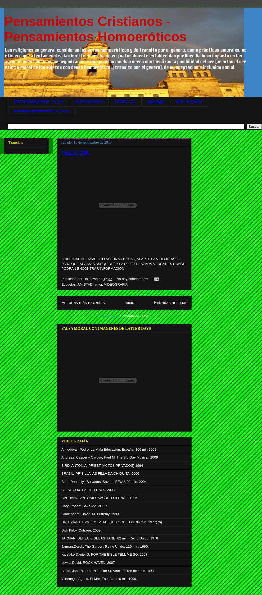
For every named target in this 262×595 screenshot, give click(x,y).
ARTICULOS (125, 102)
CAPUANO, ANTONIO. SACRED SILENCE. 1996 (99, 498)
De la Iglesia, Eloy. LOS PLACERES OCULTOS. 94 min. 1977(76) (111, 522)
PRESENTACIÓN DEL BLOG (38, 102)
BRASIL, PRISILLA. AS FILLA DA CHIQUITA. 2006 (100, 473)
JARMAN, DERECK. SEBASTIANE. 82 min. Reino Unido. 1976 (109, 538)
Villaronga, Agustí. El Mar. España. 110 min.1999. (99, 579)
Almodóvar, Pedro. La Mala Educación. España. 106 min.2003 (108, 449)
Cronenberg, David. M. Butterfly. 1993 (90, 514)
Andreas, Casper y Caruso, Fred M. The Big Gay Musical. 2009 (109, 457)
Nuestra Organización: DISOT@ (42, 111)
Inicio (129, 302)
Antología (155, 102)
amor (98, 284)
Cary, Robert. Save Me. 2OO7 (84, 506)
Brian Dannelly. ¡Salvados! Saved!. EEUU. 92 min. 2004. (104, 482)
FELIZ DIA (75, 152)
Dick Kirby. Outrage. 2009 (81, 530)
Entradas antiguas (170, 302)
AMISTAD (85, 284)
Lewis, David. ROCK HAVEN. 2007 (88, 563)
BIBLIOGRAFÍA (189, 102)
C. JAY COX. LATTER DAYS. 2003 (88, 490)
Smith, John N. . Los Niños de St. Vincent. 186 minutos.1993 (107, 571)
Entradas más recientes (83, 302)
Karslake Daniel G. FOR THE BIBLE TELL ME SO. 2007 (104, 554)
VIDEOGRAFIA (116, 284)
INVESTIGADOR (89, 102)
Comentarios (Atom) (135, 316)
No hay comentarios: (132, 279)
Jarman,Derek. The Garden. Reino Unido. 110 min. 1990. (105, 546)
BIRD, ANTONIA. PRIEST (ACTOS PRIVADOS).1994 (102, 466)
